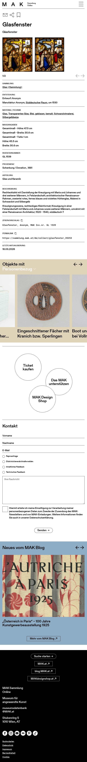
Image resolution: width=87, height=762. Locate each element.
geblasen (40, 113)
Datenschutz (7, 745)
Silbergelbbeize (10, 117)
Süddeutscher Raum (36, 102)
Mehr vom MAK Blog (43, 644)
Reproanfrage (12, 456)
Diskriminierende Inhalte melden (19, 461)
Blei (32, 113)
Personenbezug (17, 268)
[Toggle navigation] (81, 4)
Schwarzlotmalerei (64, 113)
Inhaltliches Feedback (15, 467)
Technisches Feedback (15, 472)
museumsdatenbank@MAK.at (15, 710)
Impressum (7, 749)
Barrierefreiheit (8, 753)
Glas (4, 113)
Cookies (5, 757)
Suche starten (43, 656)
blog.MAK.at (43, 671)
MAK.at (43, 664)
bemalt (49, 113)
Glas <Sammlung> (12, 87)
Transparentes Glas (18, 113)
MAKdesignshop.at (43, 679)
